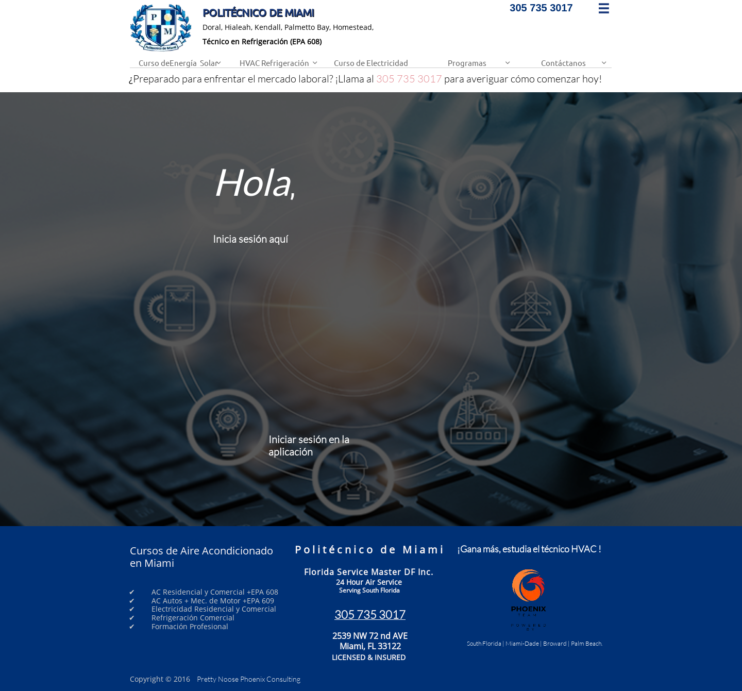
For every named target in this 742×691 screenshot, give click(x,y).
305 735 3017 (409, 78)
